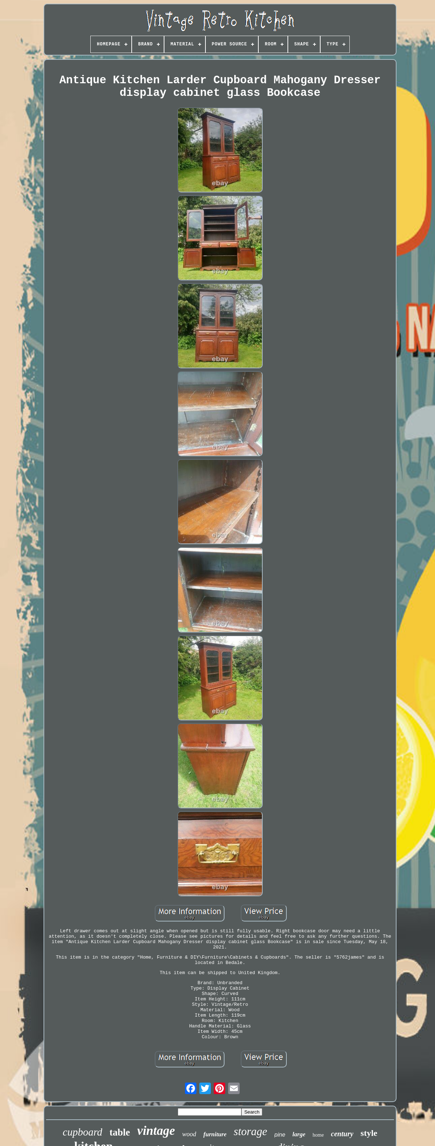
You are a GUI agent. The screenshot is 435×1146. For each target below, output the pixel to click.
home (318, 1135)
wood (189, 1134)
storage (250, 1131)
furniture (214, 1134)
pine (280, 1135)
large (299, 1134)
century (342, 1134)
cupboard (82, 1132)
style (369, 1133)
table (119, 1132)
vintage (156, 1131)
